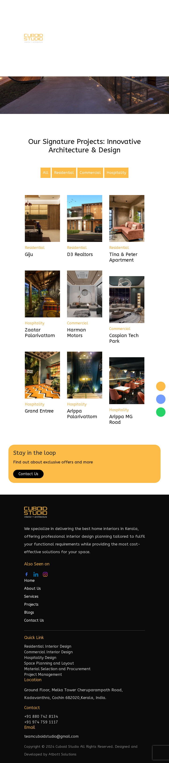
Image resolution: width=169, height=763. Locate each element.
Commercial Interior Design (48, 652)
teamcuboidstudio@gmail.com (51, 736)
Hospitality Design (40, 657)
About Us (32, 588)
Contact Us (28, 474)
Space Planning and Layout (49, 663)
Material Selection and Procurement (57, 669)
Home (29, 580)
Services (31, 596)
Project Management (43, 674)
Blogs (29, 612)
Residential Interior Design (47, 646)
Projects (31, 604)
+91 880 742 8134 (41, 716)
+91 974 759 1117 (41, 722)
